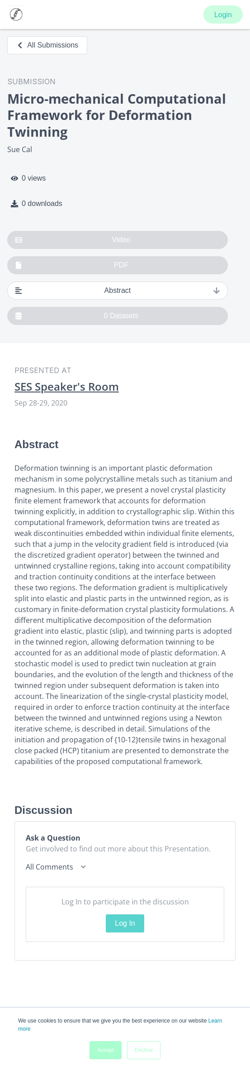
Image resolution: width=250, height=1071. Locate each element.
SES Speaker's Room (66, 386)
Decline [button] (144, 1050)
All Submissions (47, 45)
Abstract (117, 290)
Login (223, 15)
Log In (125, 923)
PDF (71, 265)
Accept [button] (105, 1050)
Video (72, 240)
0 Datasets (76, 316)
